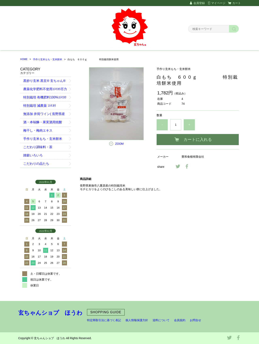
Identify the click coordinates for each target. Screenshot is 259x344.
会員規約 (179, 320)
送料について (161, 320)
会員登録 (199, 3)
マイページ (218, 3)
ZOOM (119, 143)
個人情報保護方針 (136, 320)
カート (236, 3)
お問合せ (195, 320)
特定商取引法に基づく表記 (104, 320)
